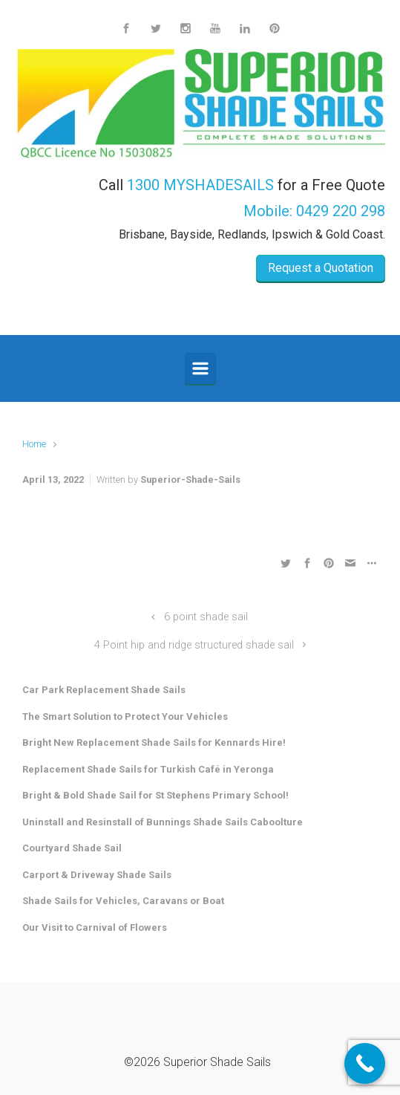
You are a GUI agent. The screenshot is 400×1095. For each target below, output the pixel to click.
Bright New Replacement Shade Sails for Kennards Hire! (154, 742)
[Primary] (200, 368)
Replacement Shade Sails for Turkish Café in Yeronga (148, 769)
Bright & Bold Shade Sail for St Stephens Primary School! (155, 795)
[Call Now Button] (364, 1063)
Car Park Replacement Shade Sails (104, 689)
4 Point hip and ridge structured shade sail (194, 645)
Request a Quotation (320, 268)
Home (34, 443)
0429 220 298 (340, 211)
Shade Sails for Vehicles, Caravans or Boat (123, 900)
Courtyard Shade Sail (72, 848)
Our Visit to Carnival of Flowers (94, 927)
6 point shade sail (206, 617)
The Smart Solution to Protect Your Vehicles (125, 716)
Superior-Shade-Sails (190, 479)
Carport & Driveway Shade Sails (96, 874)
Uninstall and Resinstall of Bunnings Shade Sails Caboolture (162, 822)
